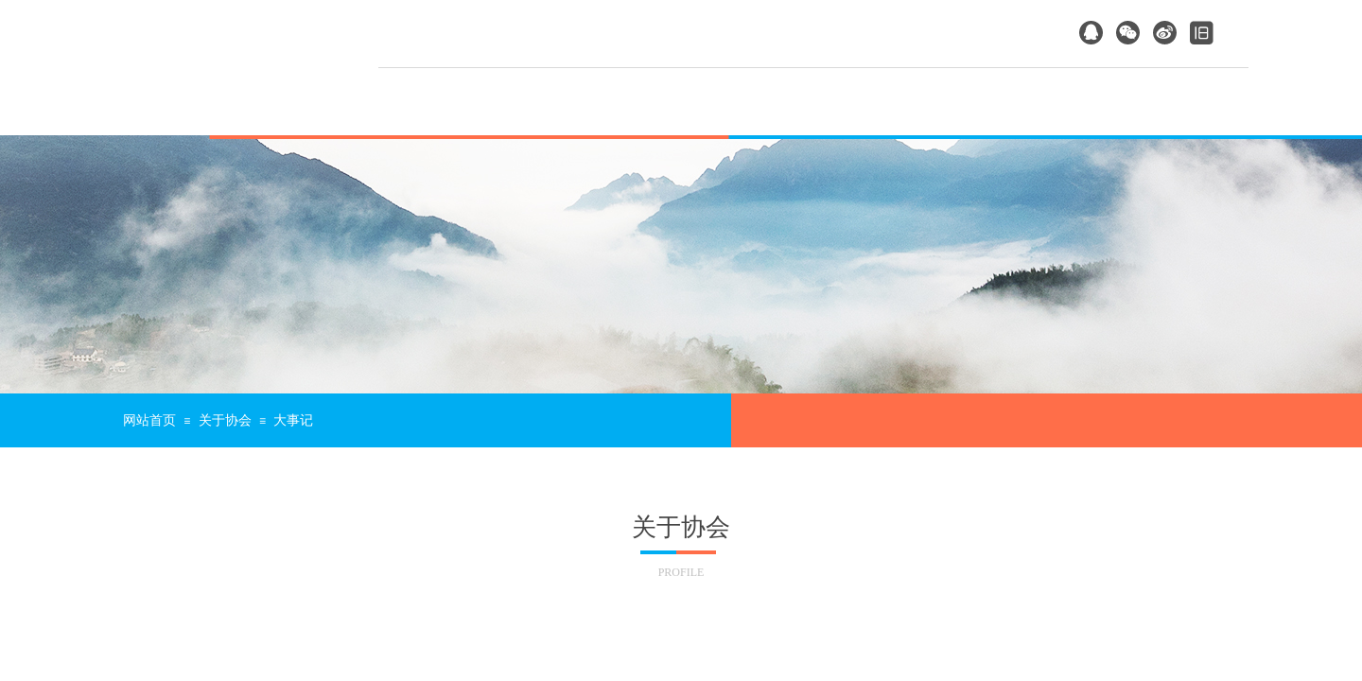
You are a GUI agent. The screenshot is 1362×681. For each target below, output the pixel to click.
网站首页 (149, 420)
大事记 (293, 420)
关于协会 (225, 420)
